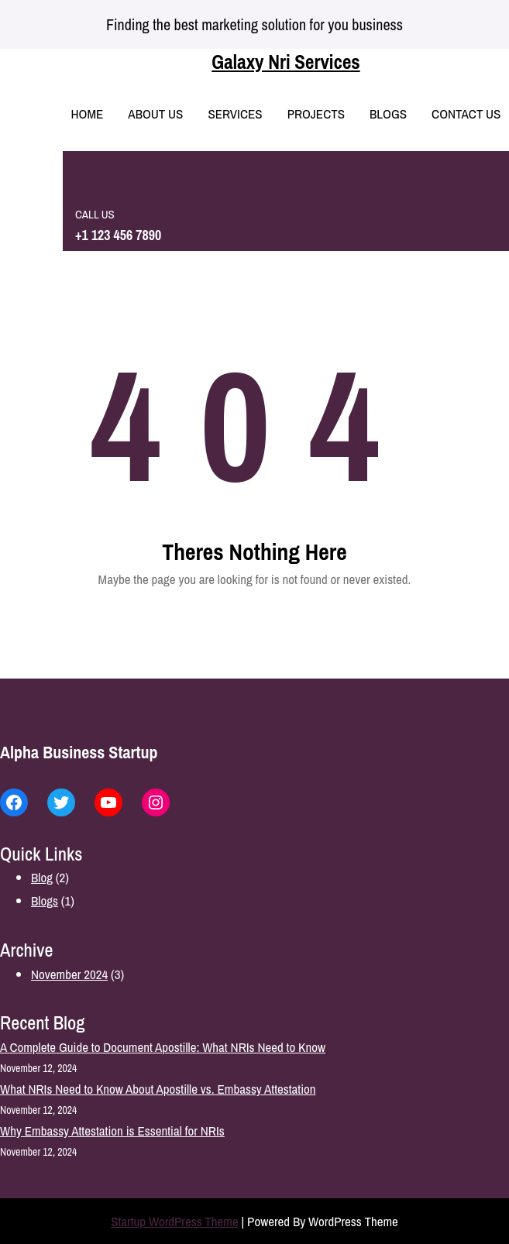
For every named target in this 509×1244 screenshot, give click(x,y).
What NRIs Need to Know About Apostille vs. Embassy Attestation (158, 1089)
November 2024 (69, 974)
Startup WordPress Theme (175, 1221)
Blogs (44, 900)
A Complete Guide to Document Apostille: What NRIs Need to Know (162, 1047)
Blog (42, 877)
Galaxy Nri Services (285, 62)
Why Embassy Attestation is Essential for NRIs (112, 1130)
